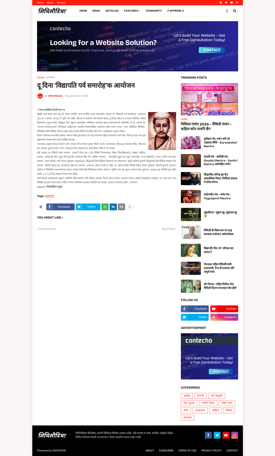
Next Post (168, 229)
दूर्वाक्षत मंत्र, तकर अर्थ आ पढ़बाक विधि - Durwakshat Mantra (220, 142)
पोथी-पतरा (227, 403)
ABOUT (150, 450)
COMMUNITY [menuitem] (154, 10)
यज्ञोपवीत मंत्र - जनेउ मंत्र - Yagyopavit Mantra (217, 196)
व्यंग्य (186, 410)
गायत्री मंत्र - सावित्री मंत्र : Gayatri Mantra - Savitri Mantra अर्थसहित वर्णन (220, 160)
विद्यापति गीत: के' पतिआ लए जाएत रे (218, 250)
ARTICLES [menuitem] (112, 10)
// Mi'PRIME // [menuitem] (175, 10)
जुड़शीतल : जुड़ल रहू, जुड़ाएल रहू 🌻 (220, 214)
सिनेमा (229, 410)
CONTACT (232, 450)
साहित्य (215, 410)
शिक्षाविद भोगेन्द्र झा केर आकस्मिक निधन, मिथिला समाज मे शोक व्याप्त (220, 178)
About (50, 2)
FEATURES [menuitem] (131, 10)
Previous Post (47, 229)
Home (40, 2)
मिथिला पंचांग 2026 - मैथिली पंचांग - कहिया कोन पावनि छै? (206, 126)
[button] (227, 10)
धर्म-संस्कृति (216, 395)
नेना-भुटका (189, 403)
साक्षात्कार (200, 410)
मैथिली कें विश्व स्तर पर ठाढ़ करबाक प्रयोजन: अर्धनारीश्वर (219, 232)
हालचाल (51, 77)
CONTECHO (59, 450)
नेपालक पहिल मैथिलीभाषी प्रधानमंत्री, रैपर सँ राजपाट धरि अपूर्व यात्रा (219, 268)
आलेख (187, 395)
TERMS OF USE (187, 450)
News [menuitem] (96, 10)
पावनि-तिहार (208, 403)
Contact (61, 2)
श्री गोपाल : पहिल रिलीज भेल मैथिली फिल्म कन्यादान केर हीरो (220, 286)
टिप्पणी (200, 395)
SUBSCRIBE (166, 450)
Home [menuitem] (83, 10)
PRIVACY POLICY (211, 450)
